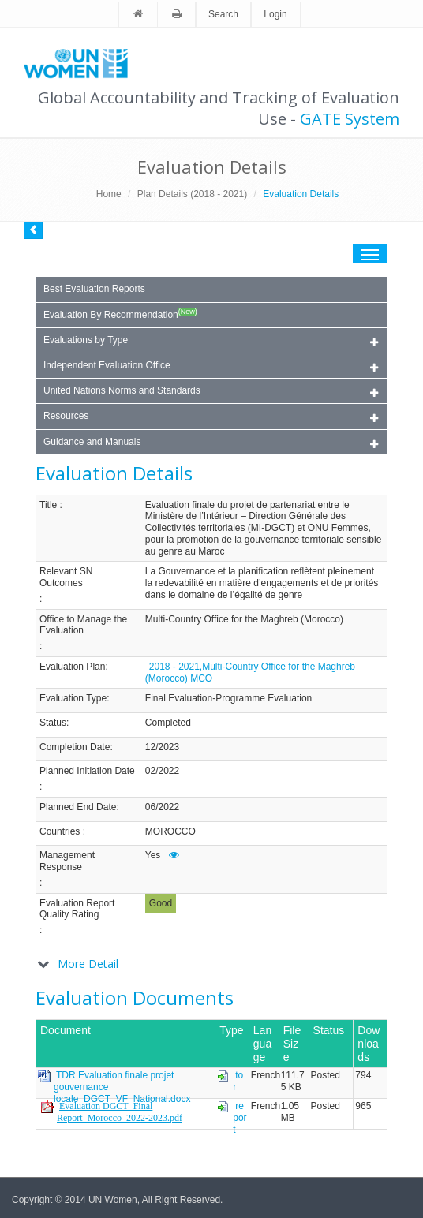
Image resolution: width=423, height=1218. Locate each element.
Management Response (67, 861)
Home (109, 194)
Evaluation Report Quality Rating (76, 909)
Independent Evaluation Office (210, 366)
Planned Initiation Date (87, 770)
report (239, 1117)
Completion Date (74, 747)
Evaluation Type (73, 698)
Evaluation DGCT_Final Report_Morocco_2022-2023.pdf (119, 1111)
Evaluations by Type (210, 341)
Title (48, 504)
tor (238, 1081)
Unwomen (83, 63)
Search (223, 14)
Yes (153, 855)
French (265, 1075)
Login (275, 14)
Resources (210, 417)
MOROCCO (170, 831)
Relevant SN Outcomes (65, 577)
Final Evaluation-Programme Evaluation (228, 698)
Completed (168, 722)
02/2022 (162, 770)
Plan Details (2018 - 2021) (192, 194)
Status (52, 722)
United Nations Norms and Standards (210, 391)
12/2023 (162, 747)
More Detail (88, 963)
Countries (59, 831)
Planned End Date (77, 807)
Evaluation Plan (72, 666)
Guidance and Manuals (210, 443)
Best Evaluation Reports (94, 288)
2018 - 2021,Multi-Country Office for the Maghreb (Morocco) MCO (250, 672)
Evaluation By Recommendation (120, 314)
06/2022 (162, 807)
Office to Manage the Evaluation (83, 625)
